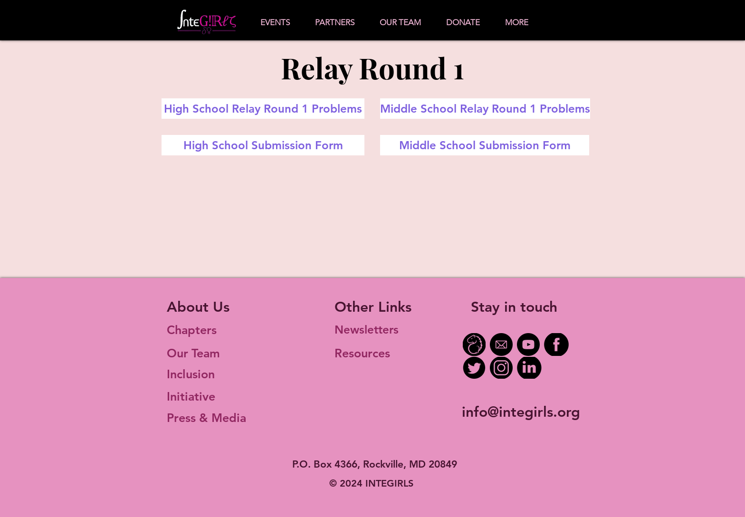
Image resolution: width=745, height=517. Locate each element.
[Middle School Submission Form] (484, 145)
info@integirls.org (521, 412)
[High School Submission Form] (263, 145)
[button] (275, 22)
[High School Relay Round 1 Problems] (263, 108)
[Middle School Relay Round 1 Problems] (485, 108)
